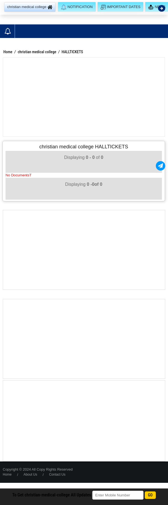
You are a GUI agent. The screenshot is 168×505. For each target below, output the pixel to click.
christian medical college (37, 52)
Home (7, 52)
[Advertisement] (84, 97)
